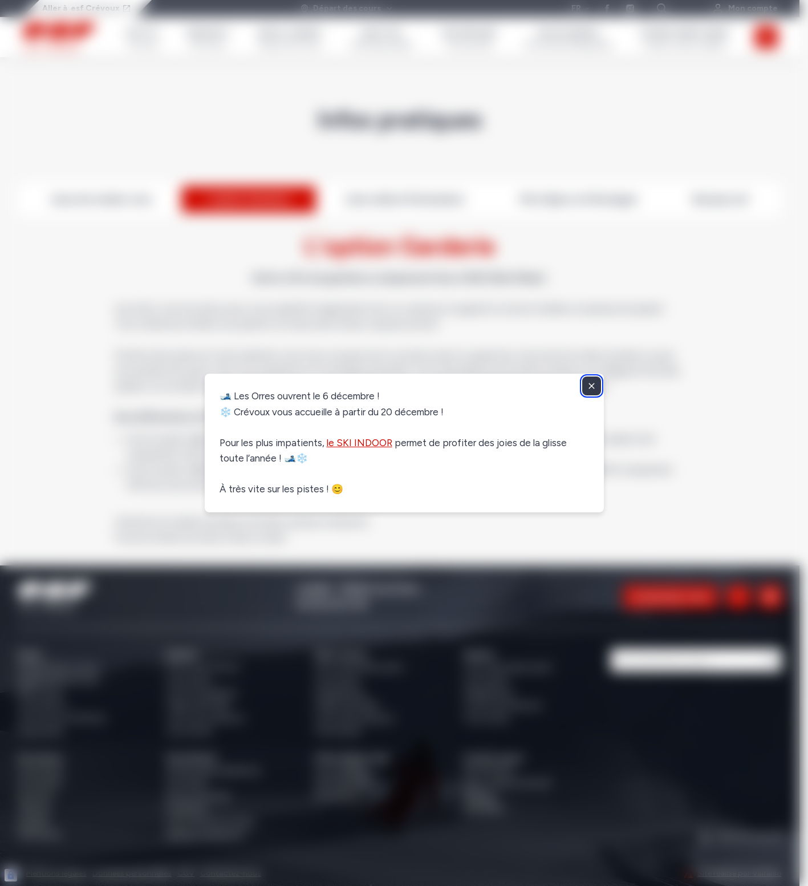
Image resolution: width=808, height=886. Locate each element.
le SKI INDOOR (359, 442)
